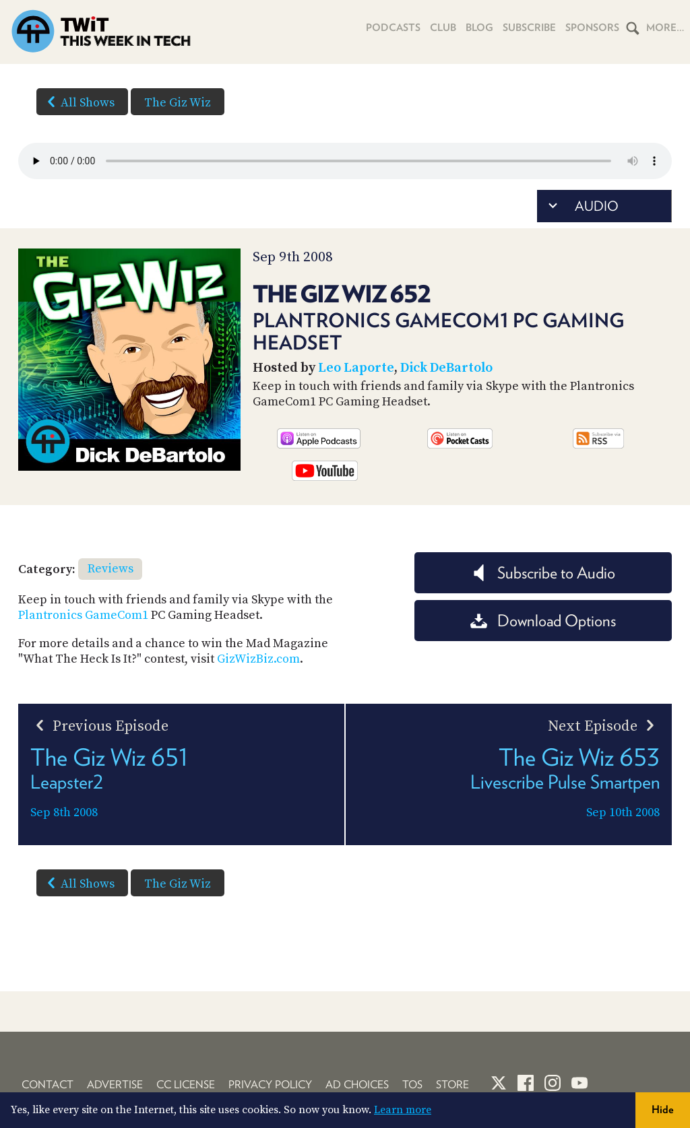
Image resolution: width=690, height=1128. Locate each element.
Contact (47, 1084)
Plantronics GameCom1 (83, 615)
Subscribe (529, 28)
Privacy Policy (270, 1084)
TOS (412, 1084)
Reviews (110, 568)
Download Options (543, 620)
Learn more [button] (402, 1110)
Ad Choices (357, 1084)
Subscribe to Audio (542, 573)
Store (452, 1084)
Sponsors (592, 28)
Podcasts (393, 28)
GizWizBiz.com (258, 659)
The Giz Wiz (177, 102)
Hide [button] (663, 1109)
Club (443, 28)
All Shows (78, 101)
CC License (185, 1084)
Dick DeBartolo (446, 368)
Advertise (115, 1084)
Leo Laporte (356, 368)
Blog (479, 28)
